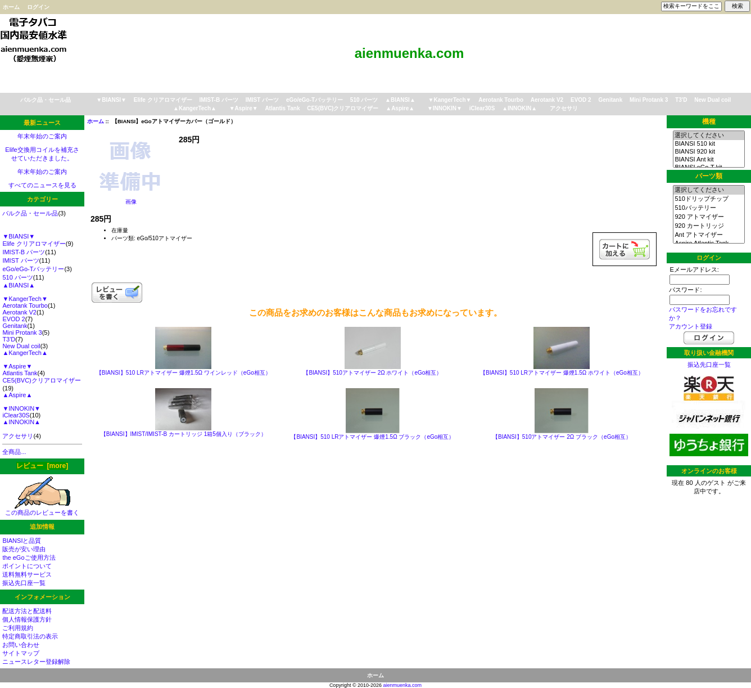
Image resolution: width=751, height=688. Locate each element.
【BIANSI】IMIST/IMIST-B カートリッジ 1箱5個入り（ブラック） (183, 434)
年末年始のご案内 (42, 136)
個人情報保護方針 (27, 619)
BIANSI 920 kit (708, 152)
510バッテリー (708, 208)
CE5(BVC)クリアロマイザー (342, 108)
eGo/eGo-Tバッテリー (314, 100)
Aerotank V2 (547, 100)
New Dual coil (712, 100)
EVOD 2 (581, 100)
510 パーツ (364, 100)
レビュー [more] (42, 466)
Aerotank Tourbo (500, 100)
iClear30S (482, 108)
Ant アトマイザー (708, 235)
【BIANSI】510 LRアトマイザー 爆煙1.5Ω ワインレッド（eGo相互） (183, 373)
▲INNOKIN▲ (519, 108)
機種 (709, 121)
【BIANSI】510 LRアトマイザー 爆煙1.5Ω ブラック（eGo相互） (372, 437)
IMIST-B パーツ (218, 100)
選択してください (708, 135)
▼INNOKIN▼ (444, 108)
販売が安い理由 (24, 549)
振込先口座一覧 (24, 582)
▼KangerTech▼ (450, 100)
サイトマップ (20, 653)
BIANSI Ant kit (708, 160)
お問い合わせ (20, 644)
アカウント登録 (690, 326)
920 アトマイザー (708, 217)
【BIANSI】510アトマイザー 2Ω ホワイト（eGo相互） (372, 373)
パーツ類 (708, 176)
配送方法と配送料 (27, 611)
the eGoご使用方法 (28, 557)
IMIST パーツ (262, 100)
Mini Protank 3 (649, 100)
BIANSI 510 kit (708, 144)
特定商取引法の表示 (30, 636)
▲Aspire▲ (400, 108)
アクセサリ (564, 108)
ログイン (38, 7)
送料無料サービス (27, 574)
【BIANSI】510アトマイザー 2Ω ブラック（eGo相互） (561, 437)
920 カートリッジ (708, 226)
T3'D (681, 100)
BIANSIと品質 (21, 540)
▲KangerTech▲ (194, 108)
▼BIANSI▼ (111, 100)
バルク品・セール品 (45, 100)
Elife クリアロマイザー (163, 100)
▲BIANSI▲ (400, 100)
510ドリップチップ (708, 199)
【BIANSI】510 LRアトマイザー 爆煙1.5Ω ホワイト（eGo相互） (562, 373)
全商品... (14, 451)
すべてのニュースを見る (42, 185)
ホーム (11, 7)
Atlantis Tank (282, 108)
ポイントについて (27, 566)
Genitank (610, 100)
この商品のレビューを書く (42, 509)
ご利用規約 (17, 627)
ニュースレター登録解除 (36, 661)
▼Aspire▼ (243, 108)
